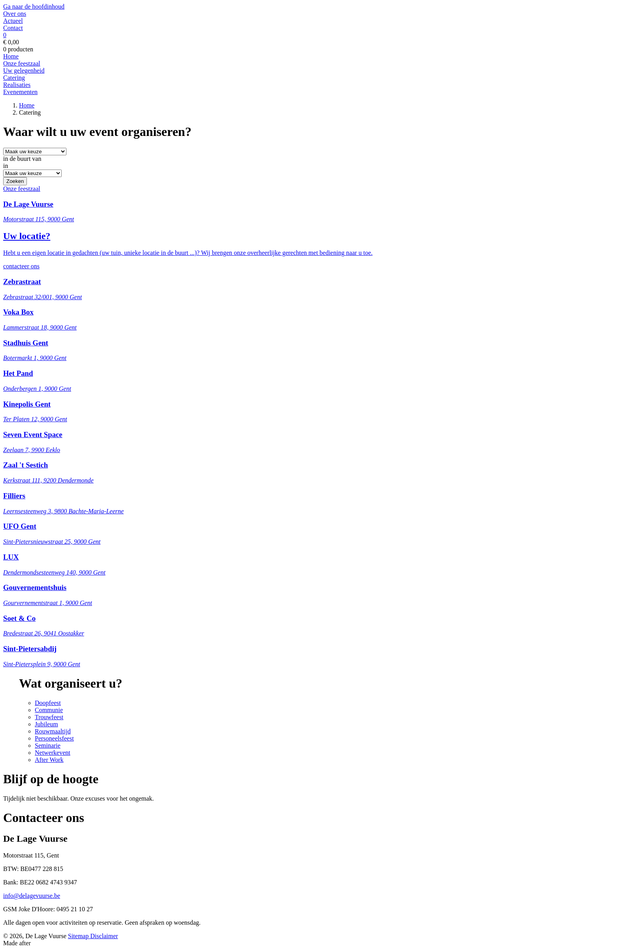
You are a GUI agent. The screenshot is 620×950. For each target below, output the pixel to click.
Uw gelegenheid (23, 70)
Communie (49, 710)
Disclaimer (104, 936)
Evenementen (20, 92)
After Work (49, 759)
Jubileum (46, 724)
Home (11, 56)
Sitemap (79, 936)
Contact (13, 28)
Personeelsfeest (54, 738)
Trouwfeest (49, 717)
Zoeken (15, 181)
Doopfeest (48, 702)
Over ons (14, 13)
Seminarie (47, 745)
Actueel (13, 20)
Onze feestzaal (21, 63)
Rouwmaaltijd (53, 731)
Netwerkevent (52, 752)
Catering (14, 77)
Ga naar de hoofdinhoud (33, 6)
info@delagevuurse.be (31, 895)
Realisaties (16, 84)
